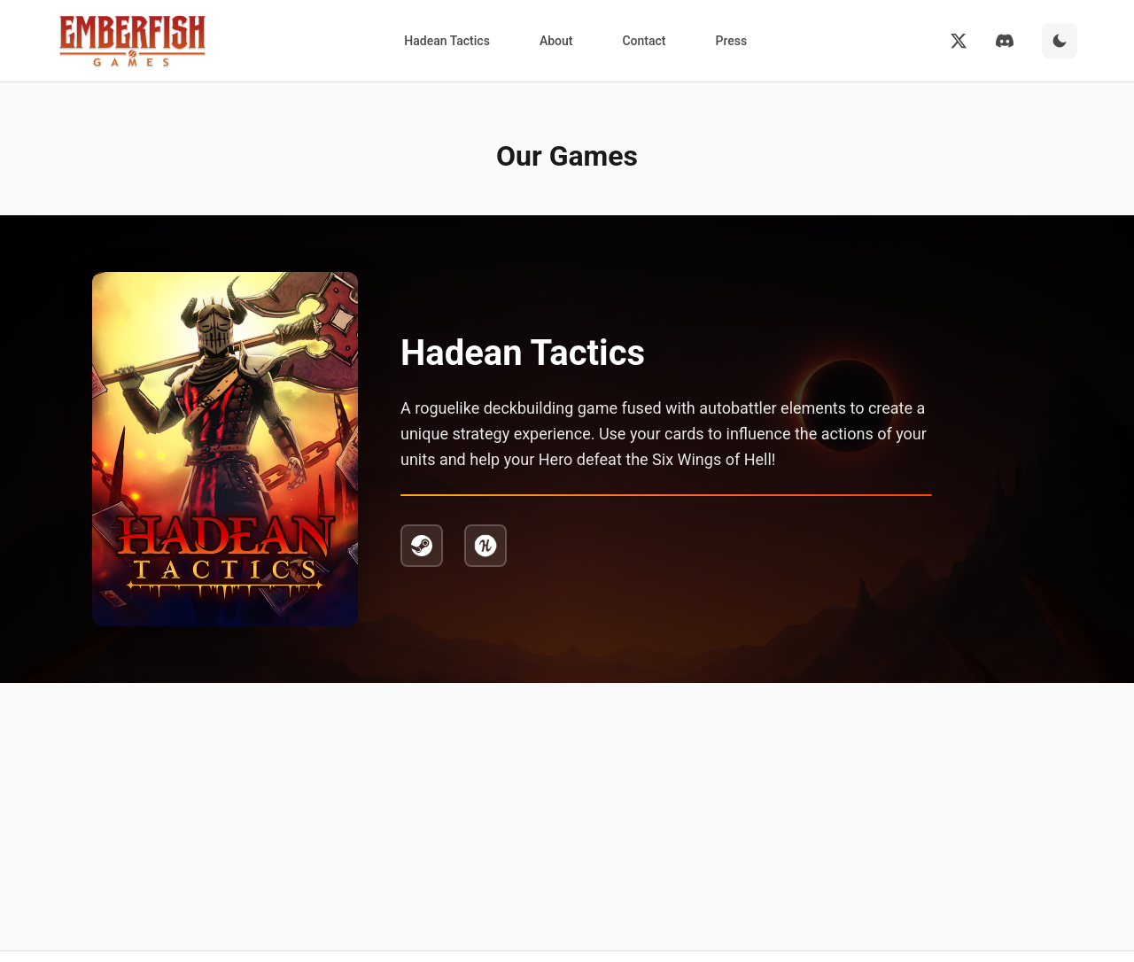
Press (731, 41)
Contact (643, 41)
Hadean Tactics (447, 41)
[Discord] (1005, 41)
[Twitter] (959, 41)
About (556, 41)
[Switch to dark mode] (1059, 40)
